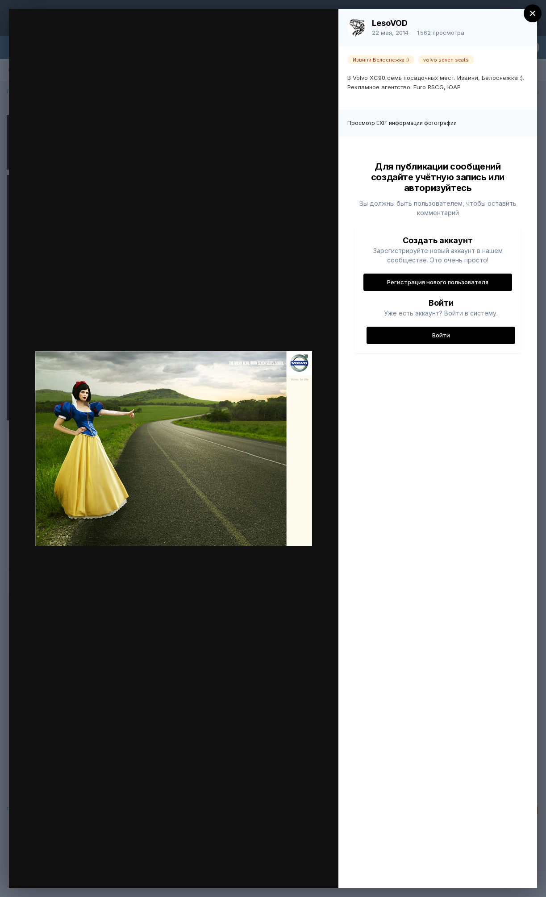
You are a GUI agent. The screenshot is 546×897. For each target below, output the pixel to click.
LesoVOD (390, 23)
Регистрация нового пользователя (437, 282)
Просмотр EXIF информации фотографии (402, 123)
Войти (441, 335)
